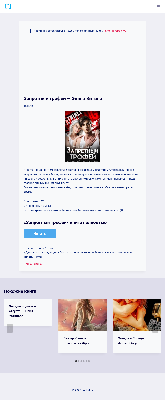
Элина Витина (33, 263)
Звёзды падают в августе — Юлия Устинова (22, 311)
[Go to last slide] (10, 328)
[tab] (76, 361)
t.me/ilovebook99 (115, 30)
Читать (39, 233)
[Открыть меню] (158, 6)
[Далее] (155, 328)
